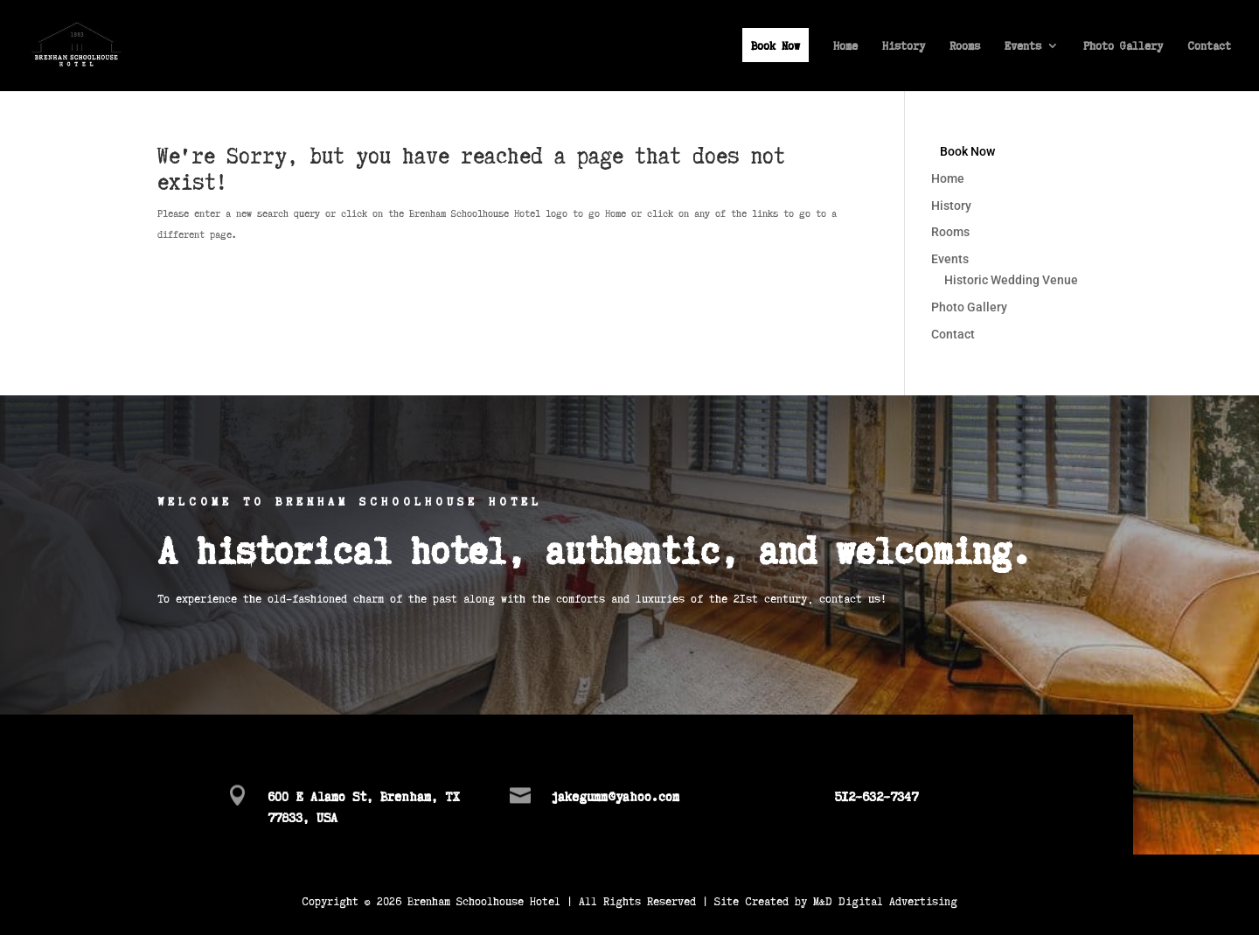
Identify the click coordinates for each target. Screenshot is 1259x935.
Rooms (964, 46)
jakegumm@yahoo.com (615, 795)
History (903, 46)
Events (1023, 46)
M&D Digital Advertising (885, 900)
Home (845, 46)
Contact (1209, 46)
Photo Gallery (1123, 46)
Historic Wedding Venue (1011, 280)
